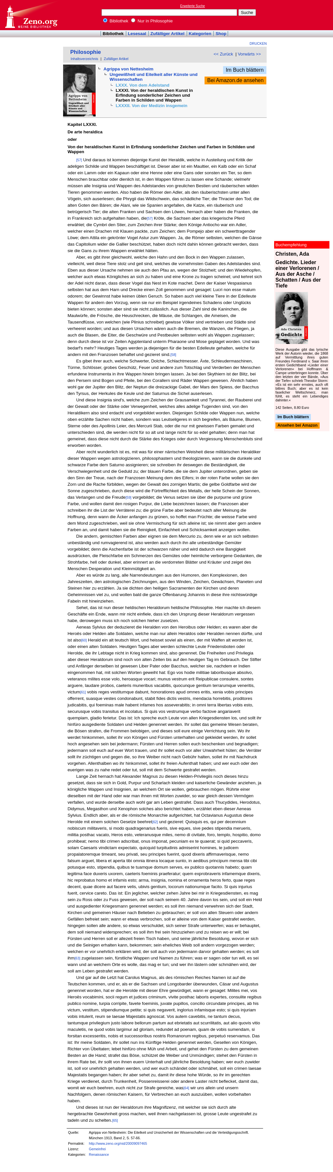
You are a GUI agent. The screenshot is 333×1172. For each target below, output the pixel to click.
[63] (77, 958)
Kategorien (200, 33)
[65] (115, 1120)
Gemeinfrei (97, 1149)
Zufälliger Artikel (168, 33)
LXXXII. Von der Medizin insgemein (151, 105)
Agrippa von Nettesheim (128, 69)
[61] (83, 692)
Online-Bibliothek (31, 15)
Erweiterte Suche (192, 6)
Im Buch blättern (245, 70)
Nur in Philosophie (152, 20)
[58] (173, 355)
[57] (79, 160)
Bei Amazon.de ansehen (235, 80)
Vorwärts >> (249, 54)
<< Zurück (223, 54)
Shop (221, 33)
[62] (155, 822)
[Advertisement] (303, 15)
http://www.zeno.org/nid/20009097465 (118, 1143)
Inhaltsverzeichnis (84, 59)
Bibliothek (115, 20)
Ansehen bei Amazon (297, 425)
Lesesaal (137, 33)
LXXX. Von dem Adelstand (142, 85)
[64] (186, 1088)
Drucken (258, 43)
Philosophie (85, 52)
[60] (84, 640)
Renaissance (99, 1154)
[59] (128, 497)
